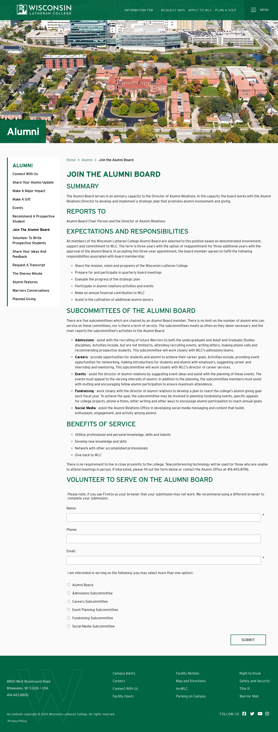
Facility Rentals (187, 673)
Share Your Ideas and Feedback (29, 254)
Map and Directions (191, 681)
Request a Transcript (28, 265)
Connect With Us (25, 174)
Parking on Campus (191, 696)
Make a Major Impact (28, 191)
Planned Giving (24, 299)
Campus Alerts (124, 673)
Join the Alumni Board (31, 230)
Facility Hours (123, 696)
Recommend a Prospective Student (33, 218)
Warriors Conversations (30, 291)
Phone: (71, 530)
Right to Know (250, 673)
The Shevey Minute (27, 274)
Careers (119, 681)
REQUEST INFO (173, 10)
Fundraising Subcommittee (92, 618)
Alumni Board (82, 585)
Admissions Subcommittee (92, 593)
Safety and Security (254, 681)
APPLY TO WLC (200, 10)
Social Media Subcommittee (93, 626)
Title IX (244, 689)
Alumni (22, 165)
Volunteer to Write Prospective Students (29, 240)
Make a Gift (21, 199)
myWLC (182, 689)
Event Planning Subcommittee (95, 610)
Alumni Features (25, 282)
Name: (71, 508)
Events (17, 208)
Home (71, 160)
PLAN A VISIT (226, 10)
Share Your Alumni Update (33, 182)
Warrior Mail (249, 696)
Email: (71, 551)
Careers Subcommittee (90, 602)
